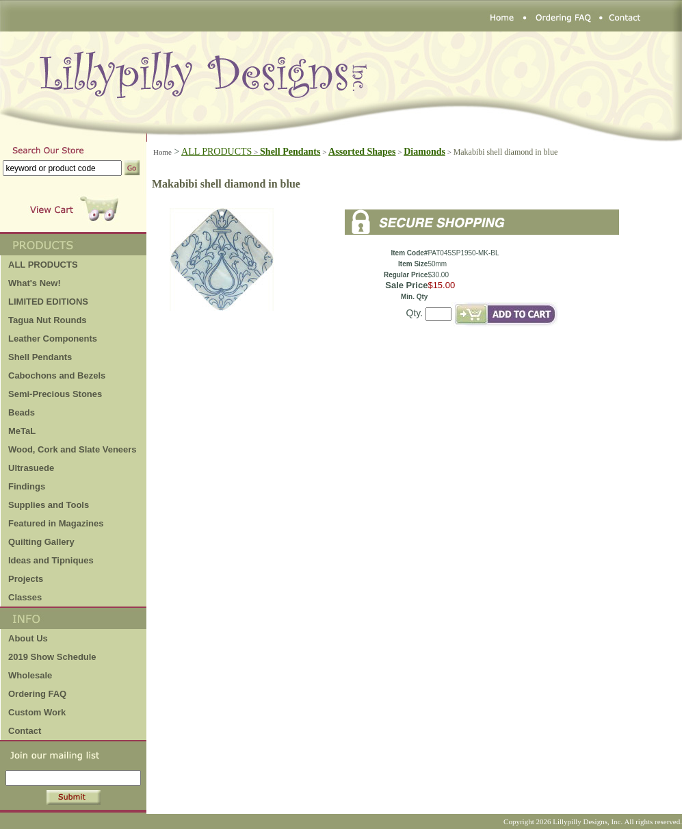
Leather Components (52, 338)
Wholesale (30, 675)
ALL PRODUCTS (220, 151)
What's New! (34, 283)
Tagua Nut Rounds (47, 320)
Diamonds (424, 151)
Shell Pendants (40, 357)
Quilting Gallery (41, 542)
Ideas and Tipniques (51, 560)
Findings (26, 486)
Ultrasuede (31, 468)
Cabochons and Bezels (56, 375)
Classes (25, 597)
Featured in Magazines (55, 523)
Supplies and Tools (48, 505)
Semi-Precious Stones (55, 394)
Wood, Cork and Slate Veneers (72, 449)
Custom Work (37, 712)
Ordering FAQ (37, 694)
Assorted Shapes (361, 151)
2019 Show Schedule (52, 657)
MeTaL (22, 431)
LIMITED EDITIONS (48, 301)
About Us (28, 638)
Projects (25, 579)
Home (162, 152)
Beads (21, 412)
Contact (24, 731)
